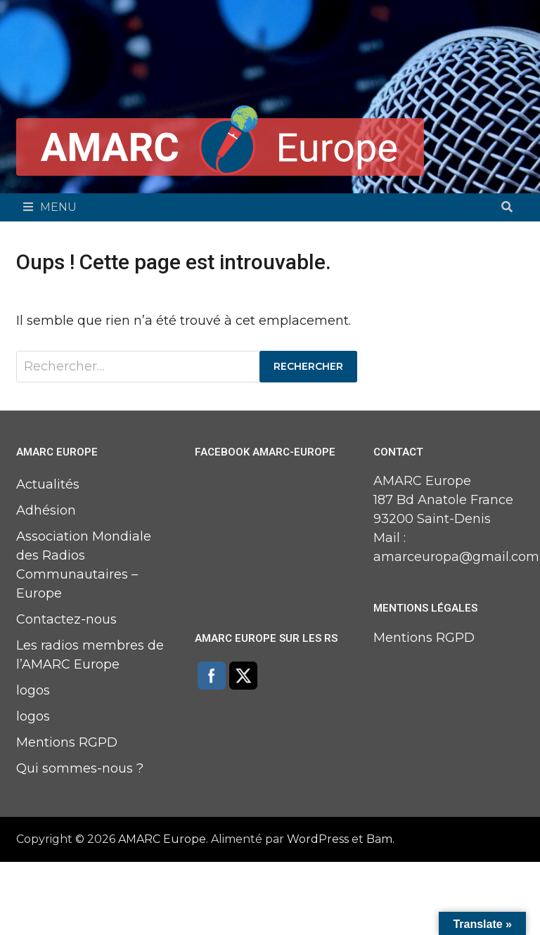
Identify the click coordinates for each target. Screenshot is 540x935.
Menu (50, 207)
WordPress (318, 839)
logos (33, 690)
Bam (379, 839)
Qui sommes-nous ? (79, 768)
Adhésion (46, 510)
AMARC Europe (162, 839)
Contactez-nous (66, 619)
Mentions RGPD (66, 742)
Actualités (47, 484)
